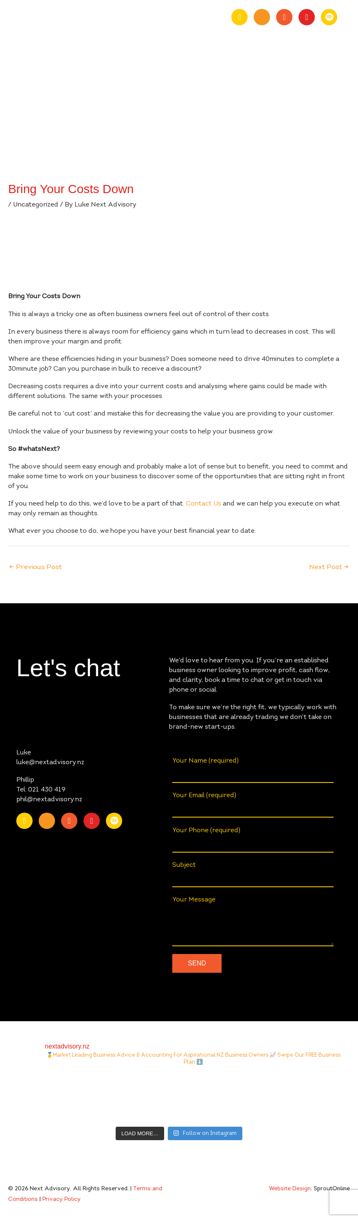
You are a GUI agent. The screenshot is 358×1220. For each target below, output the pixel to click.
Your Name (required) (253, 770)
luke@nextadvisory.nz (50, 762)
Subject (253, 874)
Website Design (290, 1189)
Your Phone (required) (253, 840)
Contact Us (203, 504)
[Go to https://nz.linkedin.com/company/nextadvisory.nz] (239, 17)
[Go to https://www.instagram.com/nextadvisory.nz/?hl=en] (307, 17)
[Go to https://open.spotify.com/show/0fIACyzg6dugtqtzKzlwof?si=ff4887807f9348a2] (329, 17)
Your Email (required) (253, 805)
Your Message (253, 921)
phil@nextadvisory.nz (49, 799)
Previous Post (35, 567)
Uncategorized (35, 205)
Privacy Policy (61, 1199)
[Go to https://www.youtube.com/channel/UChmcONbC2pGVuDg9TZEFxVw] (262, 17)
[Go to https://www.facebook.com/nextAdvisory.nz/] (284, 17)
